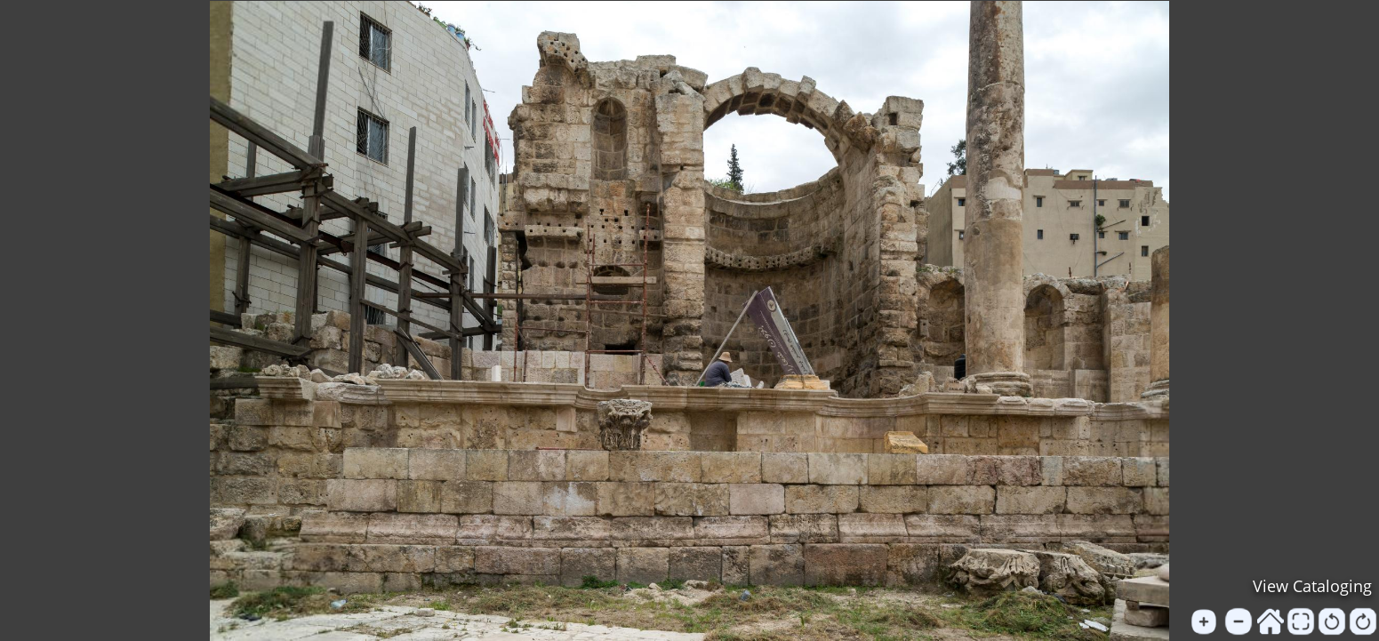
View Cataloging (1312, 586)
